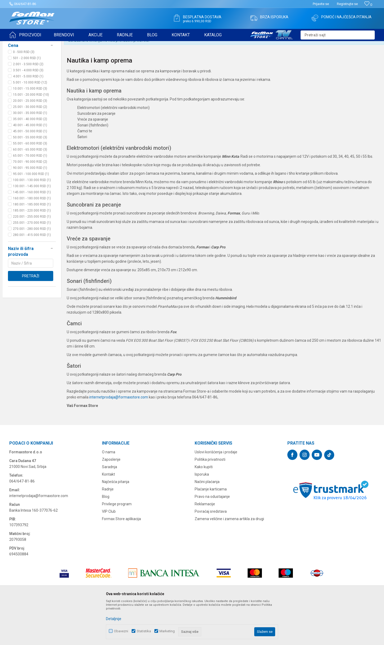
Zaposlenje (111, 500)
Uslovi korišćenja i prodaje (216, 493)
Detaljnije (113, 619)
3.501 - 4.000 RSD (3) (28, 111)
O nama (108, 493)
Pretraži (30, 317)
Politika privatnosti (210, 500)
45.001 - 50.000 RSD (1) (30, 172)
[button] (338, 35)
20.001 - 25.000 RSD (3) (30, 142)
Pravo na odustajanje (212, 538)
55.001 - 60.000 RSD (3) (30, 184)
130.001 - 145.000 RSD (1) (32, 227)
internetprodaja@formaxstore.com (118, 438)
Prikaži (323, 58)
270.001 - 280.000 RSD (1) (32, 270)
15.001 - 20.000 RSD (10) (31, 136)
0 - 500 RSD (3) (23, 93)
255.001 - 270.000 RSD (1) (32, 264)
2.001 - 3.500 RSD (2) (28, 105)
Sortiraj (275, 58)
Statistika (144, 631)
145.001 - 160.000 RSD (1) (32, 233)
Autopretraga (252, 58)
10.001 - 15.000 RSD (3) (30, 129)
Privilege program (117, 545)
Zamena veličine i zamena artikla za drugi (229, 560)
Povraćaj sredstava (211, 552)
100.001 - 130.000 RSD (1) (32, 221)
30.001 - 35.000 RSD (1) (30, 154)
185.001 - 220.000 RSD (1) (32, 251)
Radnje (108, 530)
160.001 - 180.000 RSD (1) (32, 239)
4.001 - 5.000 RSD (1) (28, 117)
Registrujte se (347, 4)
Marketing (167, 631)
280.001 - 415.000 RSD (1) (32, 276)
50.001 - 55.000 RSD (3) (30, 178)
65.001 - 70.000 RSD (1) (30, 197)
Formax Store (19, 44)
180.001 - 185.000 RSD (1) (32, 245)
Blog (105, 538)
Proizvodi (39, 44)
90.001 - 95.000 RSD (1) (30, 209)
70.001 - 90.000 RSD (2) (30, 203)
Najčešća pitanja (115, 523)
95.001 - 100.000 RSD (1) (31, 215)
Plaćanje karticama (211, 530)
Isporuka (202, 515)
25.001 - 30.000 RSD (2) (30, 148)
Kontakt (108, 515)
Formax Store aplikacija (121, 560)
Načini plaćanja (207, 523)
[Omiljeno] (368, 5)
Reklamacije (205, 545)
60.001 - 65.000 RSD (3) (30, 190)
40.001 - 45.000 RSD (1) (30, 166)
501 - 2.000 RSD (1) (27, 99)
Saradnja (109, 508)
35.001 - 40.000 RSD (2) (30, 160)
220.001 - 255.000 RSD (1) (32, 258)
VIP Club (109, 552)
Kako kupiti (204, 508)
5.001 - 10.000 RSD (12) (30, 123)
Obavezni (121, 631)
